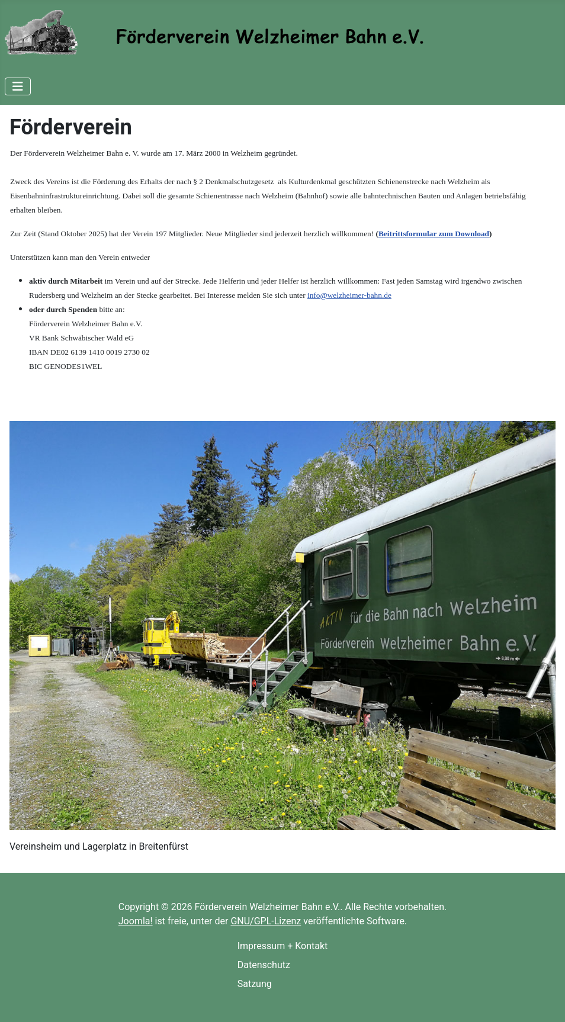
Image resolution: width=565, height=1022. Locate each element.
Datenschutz (263, 964)
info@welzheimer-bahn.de (349, 295)
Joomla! (135, 921)
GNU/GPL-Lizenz (265, 921)
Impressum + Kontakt (282, 946)
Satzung (254, 983)
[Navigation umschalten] (18, 86)
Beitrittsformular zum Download (433, 233)
